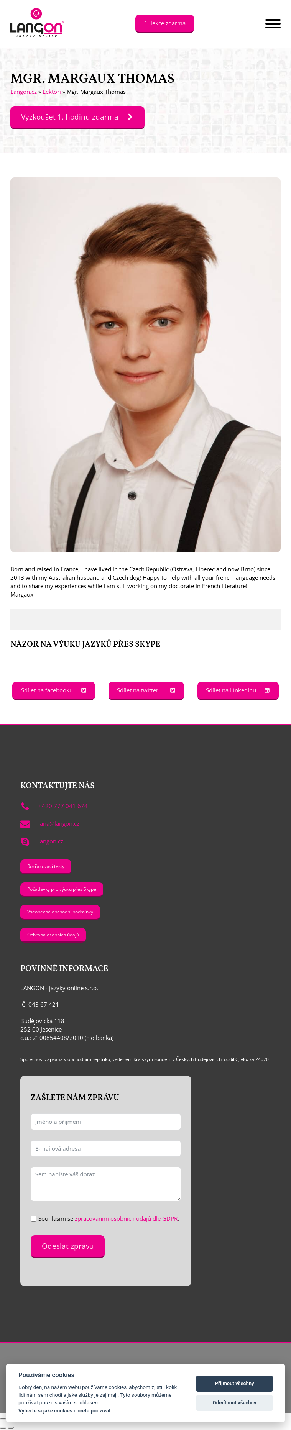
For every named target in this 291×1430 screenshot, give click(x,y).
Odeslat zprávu (68, 1246)
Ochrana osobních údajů (53, 934)
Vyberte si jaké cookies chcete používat (64, 1410)
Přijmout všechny (234, 1383)
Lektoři (52, 91)
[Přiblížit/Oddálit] (3, 1419)
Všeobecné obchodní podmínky (60, 912)
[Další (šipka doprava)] (11, 1428)
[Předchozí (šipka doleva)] (3, 1428)
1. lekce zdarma (165, 23)
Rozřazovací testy (45, 866)
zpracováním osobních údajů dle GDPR (126, 1218)
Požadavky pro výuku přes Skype (61, 889)
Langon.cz (23, 91)
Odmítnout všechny (234, 1402)
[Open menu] (273, 23)
